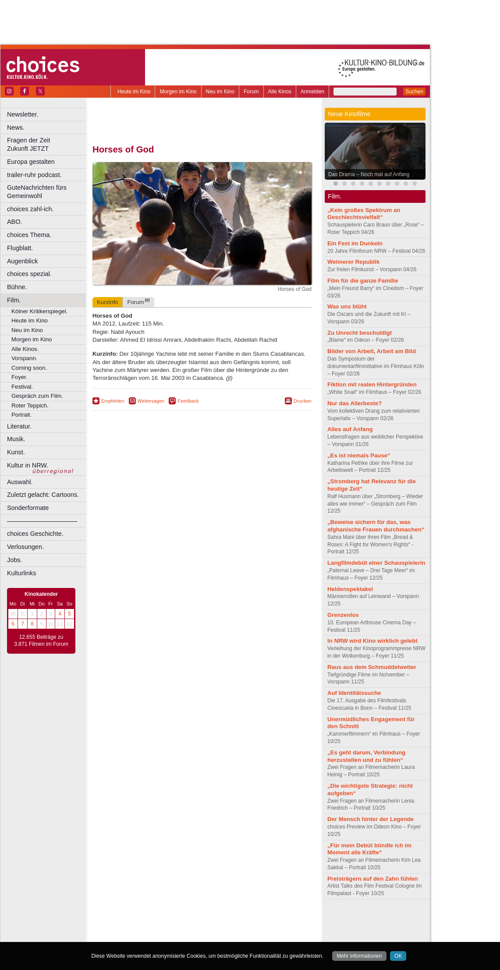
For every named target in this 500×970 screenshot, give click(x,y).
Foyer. (19, 377)
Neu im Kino (220, 92)
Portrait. (21, 414)
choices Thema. (29, 234)
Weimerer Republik (353, 261)
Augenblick (22, 261)
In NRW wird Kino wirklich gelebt (372, 640)
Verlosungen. (25, 546)
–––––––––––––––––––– (42, 520)
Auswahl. (19, 481)
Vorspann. (24, 358)
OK (398, 956)
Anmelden (312, 92)
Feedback (188, 401)
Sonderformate (28, 507)
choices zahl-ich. (30, 208)
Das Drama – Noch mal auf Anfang (368, 174)
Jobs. (14, 559)
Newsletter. (22, 114)
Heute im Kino (133, 92)
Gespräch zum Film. (37, 396)
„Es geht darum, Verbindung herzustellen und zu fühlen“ (366, 756)
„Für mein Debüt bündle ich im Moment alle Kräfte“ (369, 849)
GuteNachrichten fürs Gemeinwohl (37, 191)
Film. (14, 300)
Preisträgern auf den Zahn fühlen (372, 878)
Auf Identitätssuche (354, 693)
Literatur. (19, 426)
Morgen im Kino (178, 92)
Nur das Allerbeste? (354, 403)
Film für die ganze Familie (362, 280)
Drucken (303, 401)
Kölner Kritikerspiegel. (39, 311)
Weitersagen (151, 401)
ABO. (14, 221)
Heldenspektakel (350, 589)
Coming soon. (29, 368)
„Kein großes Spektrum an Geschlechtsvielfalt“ (363, 214)
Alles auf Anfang (350, 429)
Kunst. (16, 452)
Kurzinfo (107, 302)
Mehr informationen (359, 956)
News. (16, 127)
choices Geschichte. (35, 533)
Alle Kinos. (25, 349)
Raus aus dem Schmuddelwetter (371, 667)
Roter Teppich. (30, 405)
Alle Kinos (279, 92)
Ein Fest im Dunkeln (355, 243)
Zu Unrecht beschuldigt (359, 332)
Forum (251, 92)
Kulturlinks (21, 573)
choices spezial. (29, 273)
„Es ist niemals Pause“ (358, 455)
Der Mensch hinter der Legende (370, 819)
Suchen (414, 92)
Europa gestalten (31, 161)
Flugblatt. (20, 247)
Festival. (22, 386)
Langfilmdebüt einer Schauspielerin (376, 562)
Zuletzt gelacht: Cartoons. (43, 494)
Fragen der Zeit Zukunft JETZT (47, 144)
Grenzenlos (343, 615)
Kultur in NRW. (27, 465)
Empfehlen (112, 401)
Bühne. (17, 286)
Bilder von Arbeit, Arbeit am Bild (371, 351)
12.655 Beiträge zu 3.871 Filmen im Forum (41, 640)
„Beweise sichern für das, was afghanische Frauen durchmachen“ (375, 526)
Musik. (16, 439)
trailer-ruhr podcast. (34, 174)
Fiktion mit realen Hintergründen (372, 384)
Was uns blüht (347, 306)
